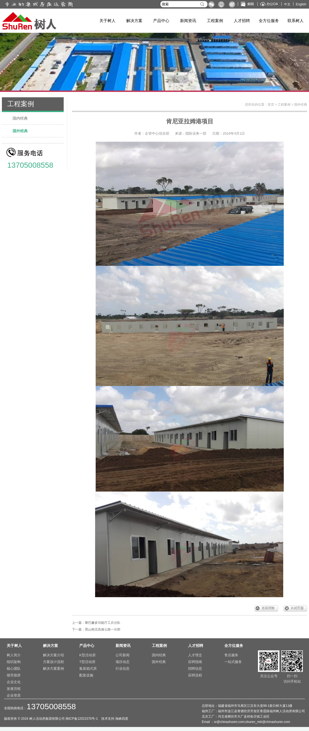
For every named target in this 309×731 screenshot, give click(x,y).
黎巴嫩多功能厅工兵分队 (102, 623)
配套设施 (86, 675)
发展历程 (14, 689)
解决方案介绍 (53, 655)
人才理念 (195, 655)
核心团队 (14, 668)
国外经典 (20, 131)
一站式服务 (233, 662)
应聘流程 (195, 675)
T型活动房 (87, 662)
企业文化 (14, 682)
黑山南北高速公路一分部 (102, 629)
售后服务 (231, 655)
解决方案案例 (53, 668)
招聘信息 (195, 668)
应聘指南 (195, 662)
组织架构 (14, 662)
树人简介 (14, 655)
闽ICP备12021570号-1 (82, 719)
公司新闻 (123, 655)
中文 (287, 4)
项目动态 (123, 662)
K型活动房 (87, 655)
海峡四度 (121, 719)
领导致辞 (14, 675)
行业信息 (123, 668)
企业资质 (14, 695)
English (301, 4)
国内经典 (20, 118)
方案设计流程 (53, 662)
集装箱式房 (88, 668)
